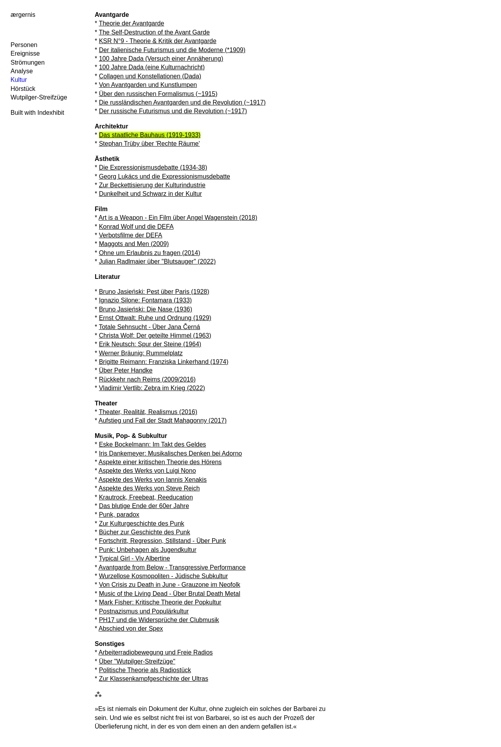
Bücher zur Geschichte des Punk (144, 532)
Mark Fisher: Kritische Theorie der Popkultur (160, 602)
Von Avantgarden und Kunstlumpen (148, 84)
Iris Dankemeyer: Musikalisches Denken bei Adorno (170, 453)
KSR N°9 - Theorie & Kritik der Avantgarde (157, 41)
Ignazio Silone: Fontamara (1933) (145, 300)
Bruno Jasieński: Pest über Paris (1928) (154, 291)
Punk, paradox (119, 514)
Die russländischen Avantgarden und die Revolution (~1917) (182, 102)
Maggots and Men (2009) (134, 244)
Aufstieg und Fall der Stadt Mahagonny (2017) (163, 420)
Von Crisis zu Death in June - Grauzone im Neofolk (169, 584)
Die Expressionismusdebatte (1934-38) (153, 167)
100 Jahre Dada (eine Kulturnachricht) (152, 67)
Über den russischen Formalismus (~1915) (158, 93)
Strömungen (28, 62)
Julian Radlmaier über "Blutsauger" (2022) (157, 261)
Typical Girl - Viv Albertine (134, 558)
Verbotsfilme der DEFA (130, 235)
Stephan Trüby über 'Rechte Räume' (149, 143)
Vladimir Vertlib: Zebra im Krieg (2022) (152, 388)
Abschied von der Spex (131, 628)
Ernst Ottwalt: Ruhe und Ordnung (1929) (155, 318)
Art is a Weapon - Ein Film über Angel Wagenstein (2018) (178, 217)
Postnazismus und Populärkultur (144, 611)
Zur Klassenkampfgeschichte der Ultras (153, 678)
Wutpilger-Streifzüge (39, 97)
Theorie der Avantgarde (131, 23)
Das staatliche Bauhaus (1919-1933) (150, 135)
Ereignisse (25, 53)
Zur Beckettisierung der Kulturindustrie (152, 185)
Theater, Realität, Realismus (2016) (148, 412)
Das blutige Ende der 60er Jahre (144, 506)
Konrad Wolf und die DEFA (136, 226)
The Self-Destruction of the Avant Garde (154, 32)
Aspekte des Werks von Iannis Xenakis (153, 479)
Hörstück (23, 88)
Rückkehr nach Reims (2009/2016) (147, 379)
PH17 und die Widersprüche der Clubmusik (159, 620)
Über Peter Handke (126, 370)
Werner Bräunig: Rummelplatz (141, 353)
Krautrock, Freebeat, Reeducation (146, 497)
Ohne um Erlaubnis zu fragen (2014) (149, 253)
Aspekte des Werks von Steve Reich (149, 488)
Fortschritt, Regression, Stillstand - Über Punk (162, 540)
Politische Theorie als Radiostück (145, 670)
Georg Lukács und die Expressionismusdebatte (164, 176)
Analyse (22, 71)
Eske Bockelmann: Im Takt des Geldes (152, 444)
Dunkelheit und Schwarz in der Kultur (150, 193)
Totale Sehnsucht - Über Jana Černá (149, 327)
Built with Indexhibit (37, 112)
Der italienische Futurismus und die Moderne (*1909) (172, 50)
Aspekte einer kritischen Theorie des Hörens (160, 462)
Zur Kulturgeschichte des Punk (141, 523)
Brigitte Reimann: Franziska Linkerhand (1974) (164, 361)
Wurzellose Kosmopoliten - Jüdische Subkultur (163, 576)
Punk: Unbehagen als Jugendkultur (147, 549)
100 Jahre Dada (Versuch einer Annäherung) (161, 58)
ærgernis (23, 14)
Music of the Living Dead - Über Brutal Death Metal (169, 593)
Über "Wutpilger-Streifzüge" (137, 661)
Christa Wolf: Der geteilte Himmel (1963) (155, 335)
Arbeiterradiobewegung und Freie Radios (156, 652)
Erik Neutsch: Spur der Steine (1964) (150, 344)
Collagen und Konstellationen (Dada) (150, 76)
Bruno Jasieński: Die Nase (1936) (145, 309)
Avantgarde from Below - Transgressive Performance (172, 567)
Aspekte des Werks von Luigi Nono (147, 470)
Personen (24, 45)
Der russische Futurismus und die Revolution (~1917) (173, 111)
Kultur (19, 79)
